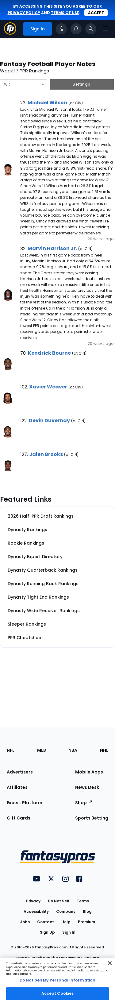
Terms (83, 901)
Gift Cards (18, 818)
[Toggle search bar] (90, 28)
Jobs (25, 921)
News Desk (87, 787)
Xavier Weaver (48, 386)
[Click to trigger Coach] (61, 28)
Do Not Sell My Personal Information (57, 980)
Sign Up (47, 932)
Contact (45, 921)
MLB (41, 750)
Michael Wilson (47, 102)
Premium (86, 921)
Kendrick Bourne (49, 353)
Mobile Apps (89, 772)
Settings (81, 84)
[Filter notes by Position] (23, 84)
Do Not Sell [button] (58, 901)
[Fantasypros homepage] (10, 33)
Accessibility (36, 911)
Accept (96, 12)
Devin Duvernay (49, 420)
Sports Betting (91, 818)
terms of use (65, 12)
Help (66, 921)
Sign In (68, 932)
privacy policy (24, 12)
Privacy (33, 901)
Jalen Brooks (46, 454)
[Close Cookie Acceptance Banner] (110, 963)
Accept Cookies (57, 993)
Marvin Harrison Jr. (52, 248)
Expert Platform (24, 803)
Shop (83, 803)
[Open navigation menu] (105, 28)
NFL (10, 750)
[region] (57, 980)
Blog (87, 911)
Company (65, 911)
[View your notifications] (76, 28)
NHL (104, 750)
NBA (72, 750)
